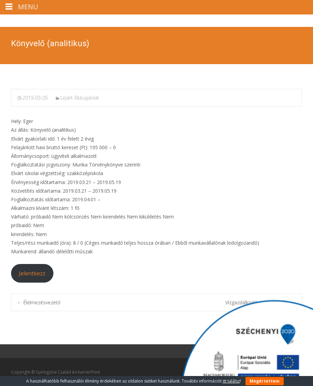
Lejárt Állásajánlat (79, 97)
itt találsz (231, 381)
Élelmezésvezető (38, 302)
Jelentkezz (32, 273)
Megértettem (265, 381)
